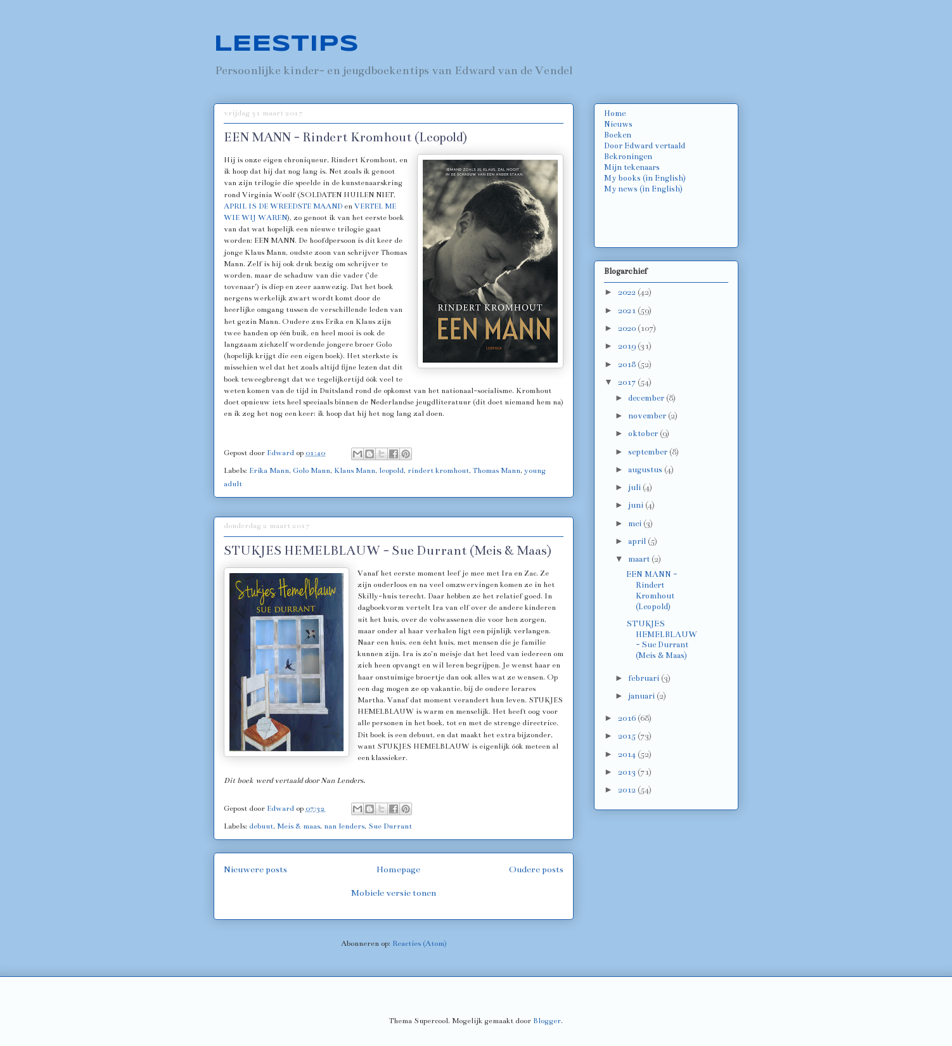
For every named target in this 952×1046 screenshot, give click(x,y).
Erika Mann (269, 470)
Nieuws (618, 124)
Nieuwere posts (255, 869)
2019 (628, 346)
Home (615, 113)
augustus (646, 470)
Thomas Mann (496, 470)
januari (642, 696)
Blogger (547, 1020)
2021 (628, 311)
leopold (391, 470)
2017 (628, 382)
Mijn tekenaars (632, 167)
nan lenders (344, 826)
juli (635, 487)
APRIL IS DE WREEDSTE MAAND (283, 206)
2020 (628, 328)
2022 (628, 292)
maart (640, 559)
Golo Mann (311, 470)
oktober (644, 434)
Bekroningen (628, 157)
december (647, 398)
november (648, 416)
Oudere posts (536, 869)
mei (635, 524)
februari (644, 678)
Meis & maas (298, 826)
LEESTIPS (286, 44)
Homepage (398, 869)
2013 (628, 772)
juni (636, 505)
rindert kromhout (438, 470)
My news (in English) (643, 189)
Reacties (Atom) (419, 943)
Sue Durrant (390, 826)
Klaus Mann (354, 470)
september (648, 452)
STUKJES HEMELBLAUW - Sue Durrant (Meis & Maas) (387, 551)
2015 (628, 736)
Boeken (617, 135)
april (638, 541)
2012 (628, 790)
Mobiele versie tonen (393, 893)
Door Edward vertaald (644, 146)
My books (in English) (645, 178)
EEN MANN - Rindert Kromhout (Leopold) (345, 137)
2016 (628, 718)
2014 (628, 754)
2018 (628, 364)
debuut (261, 826)
